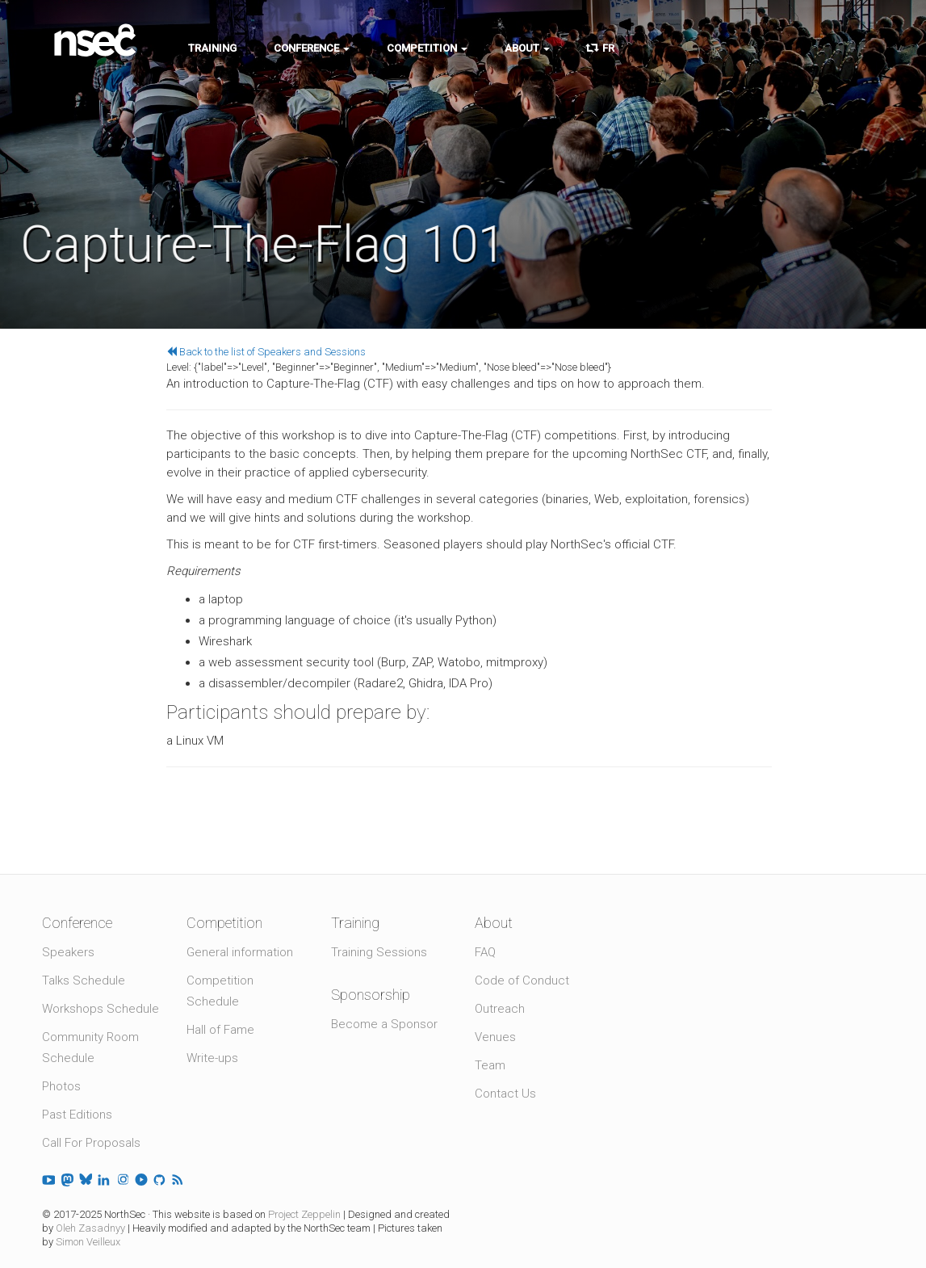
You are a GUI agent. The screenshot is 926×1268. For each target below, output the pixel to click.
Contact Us (505, 1093)
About (527, 48)
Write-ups (212, 1058)
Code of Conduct (522, 980)
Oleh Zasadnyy (90, 1228)
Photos (61, 1086)
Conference (312, 48)
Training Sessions (379, 952)
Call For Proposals (91, 1143)
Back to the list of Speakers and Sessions (266, 352)
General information (239, 952)
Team (490, 1065)
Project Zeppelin (304, 1214)
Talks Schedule (83, 980)
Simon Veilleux (88, 1242)
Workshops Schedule (100, 1008)
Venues (495, 1037)
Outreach (500, 1008)
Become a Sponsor (384, 1024)
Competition (427, 48)
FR (600, 48)
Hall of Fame (220, 1029)
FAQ (485, 952)
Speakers (68, 952)
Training (212, 48)
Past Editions (77, 1114)
